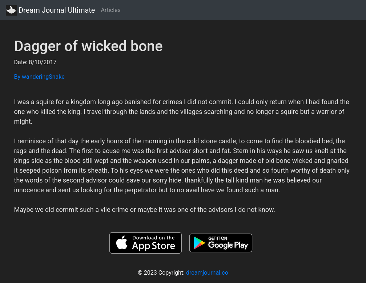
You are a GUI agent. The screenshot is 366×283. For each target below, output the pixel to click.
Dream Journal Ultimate (50, 10)
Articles (110, 10)
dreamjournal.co (207, 272)
